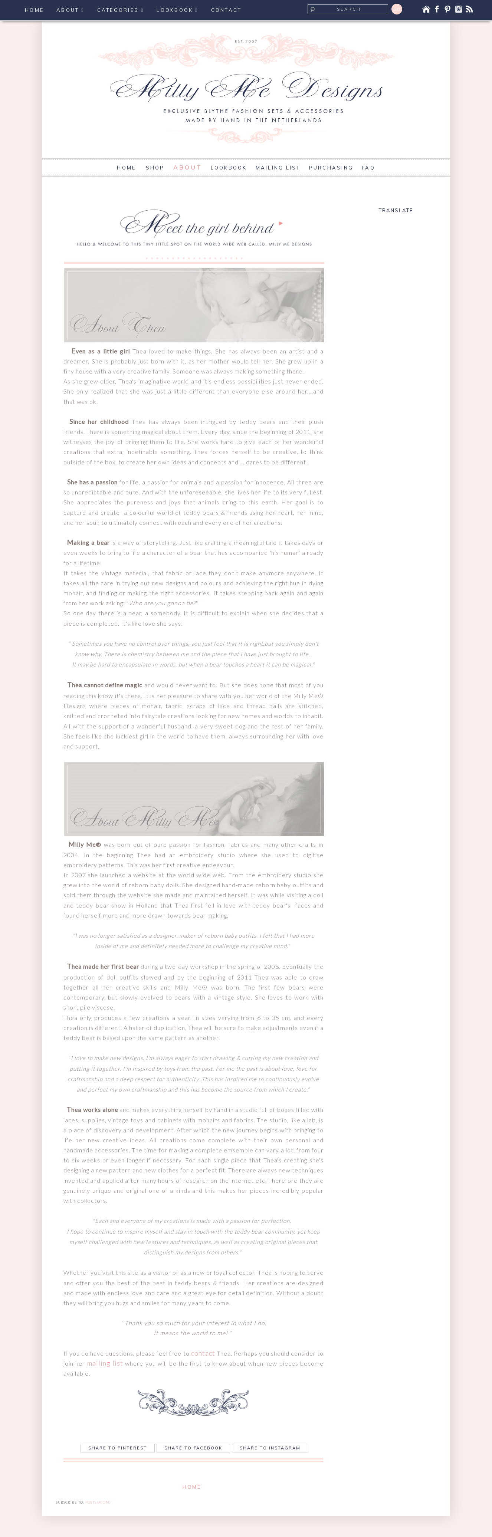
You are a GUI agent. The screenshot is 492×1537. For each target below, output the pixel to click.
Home (192, 1487)
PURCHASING (331, 168)
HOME (127, 168)
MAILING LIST (278, 168)
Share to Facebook (193, 1448)
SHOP (155, 168)
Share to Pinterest (117, 1448)
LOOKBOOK (229, 168)
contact (203, 1353)
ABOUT (187, 167)
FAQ (368, 168)
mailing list (105, 1363)
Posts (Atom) (98, 1502)
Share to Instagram (270, 1448)
